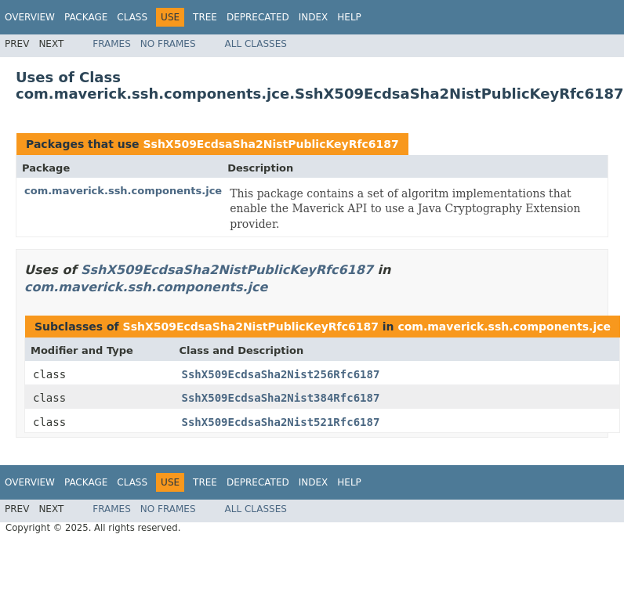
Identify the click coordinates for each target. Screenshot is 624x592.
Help (349, 17)
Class (132, 17)
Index (313, 17)
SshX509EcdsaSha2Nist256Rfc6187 (281, 374)
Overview (30, 17)
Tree (205, 17)
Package (85, 17)
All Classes (256, 43)
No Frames (168, 43)
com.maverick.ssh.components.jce (123, 191)
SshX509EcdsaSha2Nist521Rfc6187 (281, 422)
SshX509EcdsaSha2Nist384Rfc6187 (281, 398)
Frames (112, 43)
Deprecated (258, 17)
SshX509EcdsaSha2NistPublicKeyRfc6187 (270, 144)
